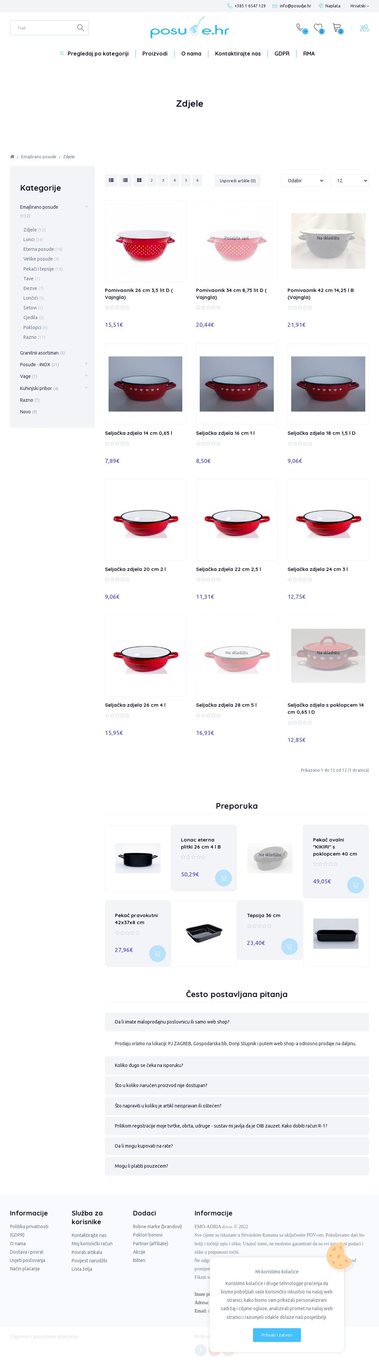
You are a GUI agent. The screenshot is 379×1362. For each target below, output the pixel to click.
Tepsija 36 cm (263, 913)
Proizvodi (155, 53)
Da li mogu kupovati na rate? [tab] (144, 1142)
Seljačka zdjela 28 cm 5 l (226, 705)
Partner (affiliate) (150, 1240)
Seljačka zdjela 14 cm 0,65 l (138, 433)
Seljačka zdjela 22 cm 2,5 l (228, 569)
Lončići (33, 298)
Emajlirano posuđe (38, 157)
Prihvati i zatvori (277, 1335)
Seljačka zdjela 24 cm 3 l (318, 569)
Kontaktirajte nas (238, 53)
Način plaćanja (25, 1265)
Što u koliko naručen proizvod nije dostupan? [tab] (161, 1082)
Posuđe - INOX (39, 364)
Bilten (139, 1256)
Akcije (139, 1248)
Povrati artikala (87, 1248)
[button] (237, 1018)
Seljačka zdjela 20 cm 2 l (135, 569)
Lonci (33, 239)
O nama (191, 53)
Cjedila (33, 317)
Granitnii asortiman (42, 353)
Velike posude (41, 259)
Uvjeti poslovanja (27, 1256)
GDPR (282, 53)
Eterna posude (43, 249)
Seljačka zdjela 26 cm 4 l (135, 705)
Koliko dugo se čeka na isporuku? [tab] (149, 1061)
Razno (34, 337)
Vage (28, 376)
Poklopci (35, 327)
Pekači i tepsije (43, 269)
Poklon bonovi (148, 1231)
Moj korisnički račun (92, 1240)
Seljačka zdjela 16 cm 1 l (225, 433)
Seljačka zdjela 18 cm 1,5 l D (322, 433)
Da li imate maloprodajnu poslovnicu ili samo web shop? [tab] (172, 1018)
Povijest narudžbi (89, 1257)
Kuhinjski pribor (39, 388)
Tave (31, 278)
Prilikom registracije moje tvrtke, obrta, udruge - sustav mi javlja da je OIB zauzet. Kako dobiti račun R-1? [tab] (221, 1122)
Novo (28, 411)
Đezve (33, 288)
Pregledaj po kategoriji (98, 53)
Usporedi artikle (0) (238, 181)
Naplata (332, 6)
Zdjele (69, 157)
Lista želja (82, 1265)
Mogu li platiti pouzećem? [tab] (141, 1162)
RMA (309, 53)
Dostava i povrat (27, 1248)
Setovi (33, 307)
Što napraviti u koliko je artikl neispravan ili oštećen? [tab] (168, 1102)
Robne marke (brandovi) (157, 1223)
